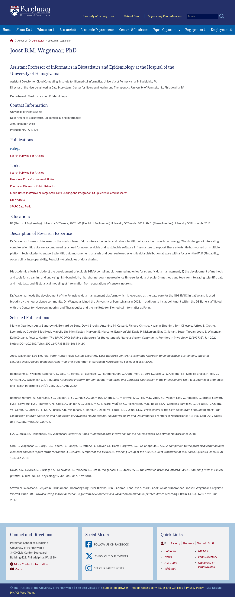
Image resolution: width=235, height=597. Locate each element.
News (168, 557)
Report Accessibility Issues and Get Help (157, 588)
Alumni (201, 543)
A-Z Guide (171, 563)
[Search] (202, 16)
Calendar (170, 551)
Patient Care (132, 16)
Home (7, 30)
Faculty (175, 543)
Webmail (170, 569)
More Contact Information (31, 564)
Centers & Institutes (133, 30)
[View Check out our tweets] (90, 556)
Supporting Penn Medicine (165, 16)
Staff (211, 543)
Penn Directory (207, 557)
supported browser (115, 588)
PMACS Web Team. (22, 593)
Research (66, 30)
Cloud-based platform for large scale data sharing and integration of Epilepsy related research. (69, 193)
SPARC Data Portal (21, 206)
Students (188, 543)
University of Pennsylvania (98, 16)
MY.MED (203, 551)
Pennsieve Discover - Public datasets (32, 186)
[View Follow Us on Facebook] (89, 544)
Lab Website (17, 199)
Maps (18, 569)
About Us (23, 30)
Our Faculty (38, 40)
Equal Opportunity (166, 30)
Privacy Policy (195, 588)
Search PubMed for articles (27, 172)
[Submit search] (222, 16)
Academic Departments (97, 30)
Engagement (194, 30)
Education (44, 30)
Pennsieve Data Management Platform (33, 179)
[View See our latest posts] (89, 568)
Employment (220, 30)
